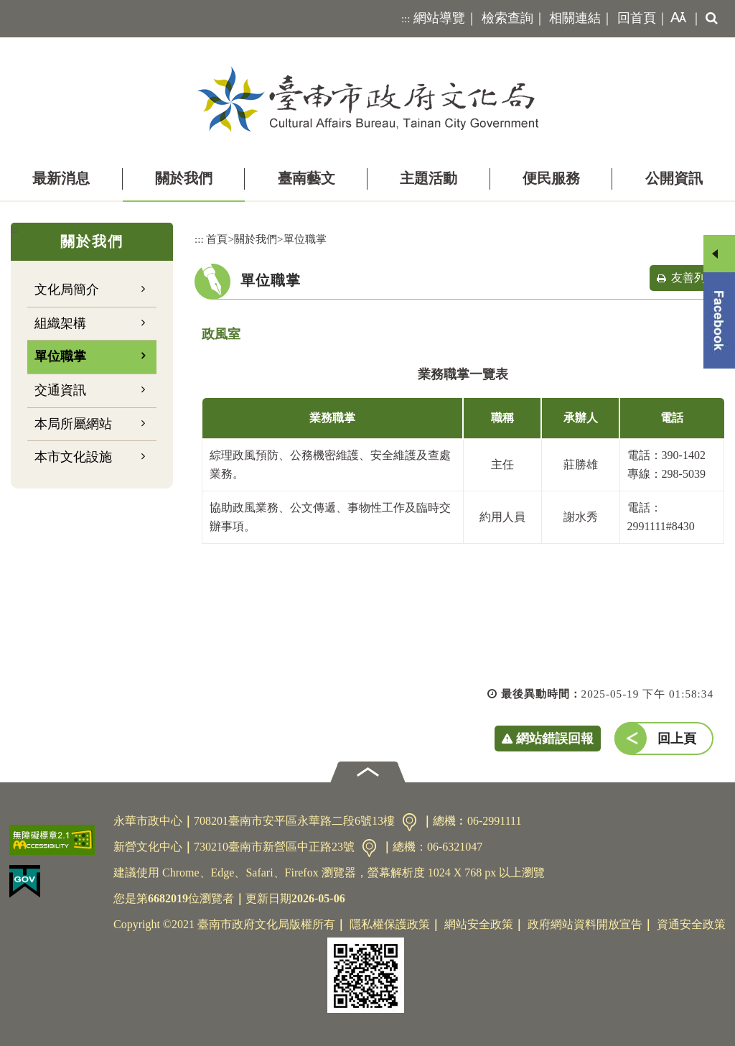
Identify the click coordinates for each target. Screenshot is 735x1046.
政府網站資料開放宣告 (585, 924)
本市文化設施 (73, 457)
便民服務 (551, 178)
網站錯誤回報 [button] (555, 738)
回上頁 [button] (676, 738)
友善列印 (694, 278)
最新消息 (61, 178)
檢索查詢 (507, 18)
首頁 (217, 239)
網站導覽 (439, 18)
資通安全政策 (691, 924)
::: (406, 18)
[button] (675, 19)
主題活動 (428, 178)
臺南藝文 (306, 178)
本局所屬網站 (73, 424)
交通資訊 (60, 390)
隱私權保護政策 (390, 924)
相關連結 (575, 18)
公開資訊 (674, 178)
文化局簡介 (66, 289)
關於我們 (183, 178)
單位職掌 (60, 356)
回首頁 (636, 18)
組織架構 (60, 323)
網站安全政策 (478, 924)
